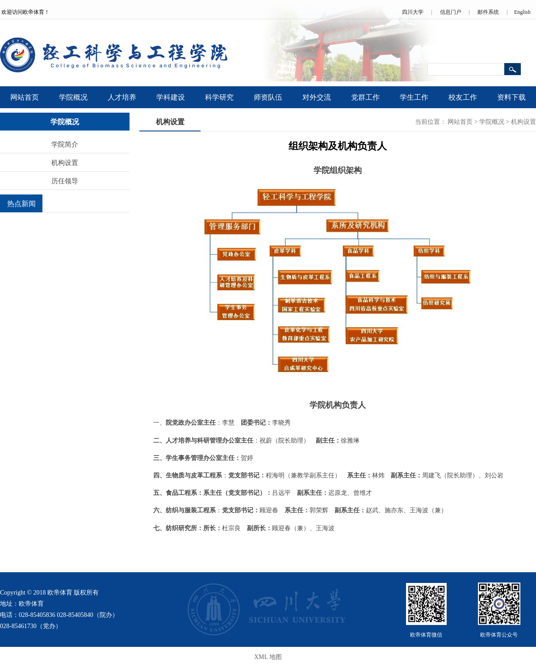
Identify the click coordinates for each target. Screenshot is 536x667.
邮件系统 (488, 12)
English (522, 12)
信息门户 (450, 12)
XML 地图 (268, 657)
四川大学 (412, 12)
